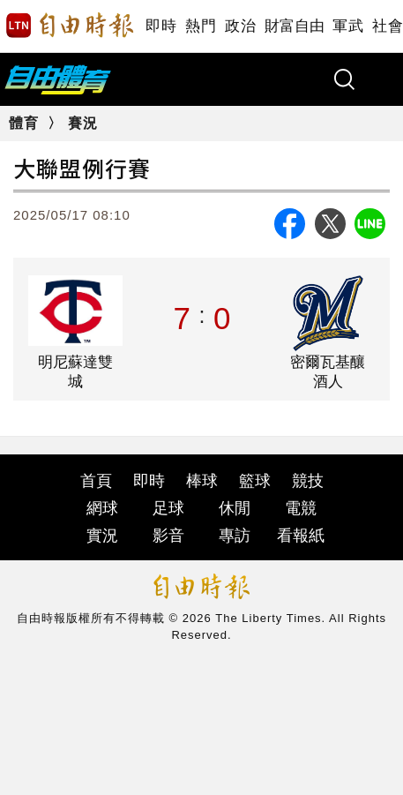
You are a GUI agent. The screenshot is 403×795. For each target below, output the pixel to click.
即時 (161, 26)
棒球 (202, 481)
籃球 (255, 481)
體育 (24, 123)
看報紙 (301, 535)
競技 (308, 481)
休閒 (234, 508)
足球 (168, 508)
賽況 (83, 123)
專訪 (234, 535)
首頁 (96, 481)
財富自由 (294, 26)
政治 (240, 26)
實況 (102, 535)
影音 (168, 535)
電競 (301, 508)
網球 (102, 508)
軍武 (347, 26)
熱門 (200, 26)
